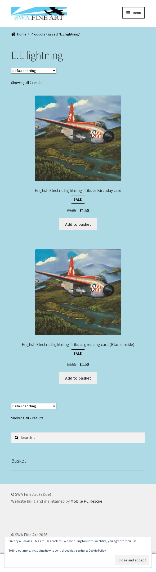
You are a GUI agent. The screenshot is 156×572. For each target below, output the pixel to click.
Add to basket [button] (78, 224)
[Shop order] (33, 71)
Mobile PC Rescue (86, 501)
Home (21, 34)
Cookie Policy (97, 550)
